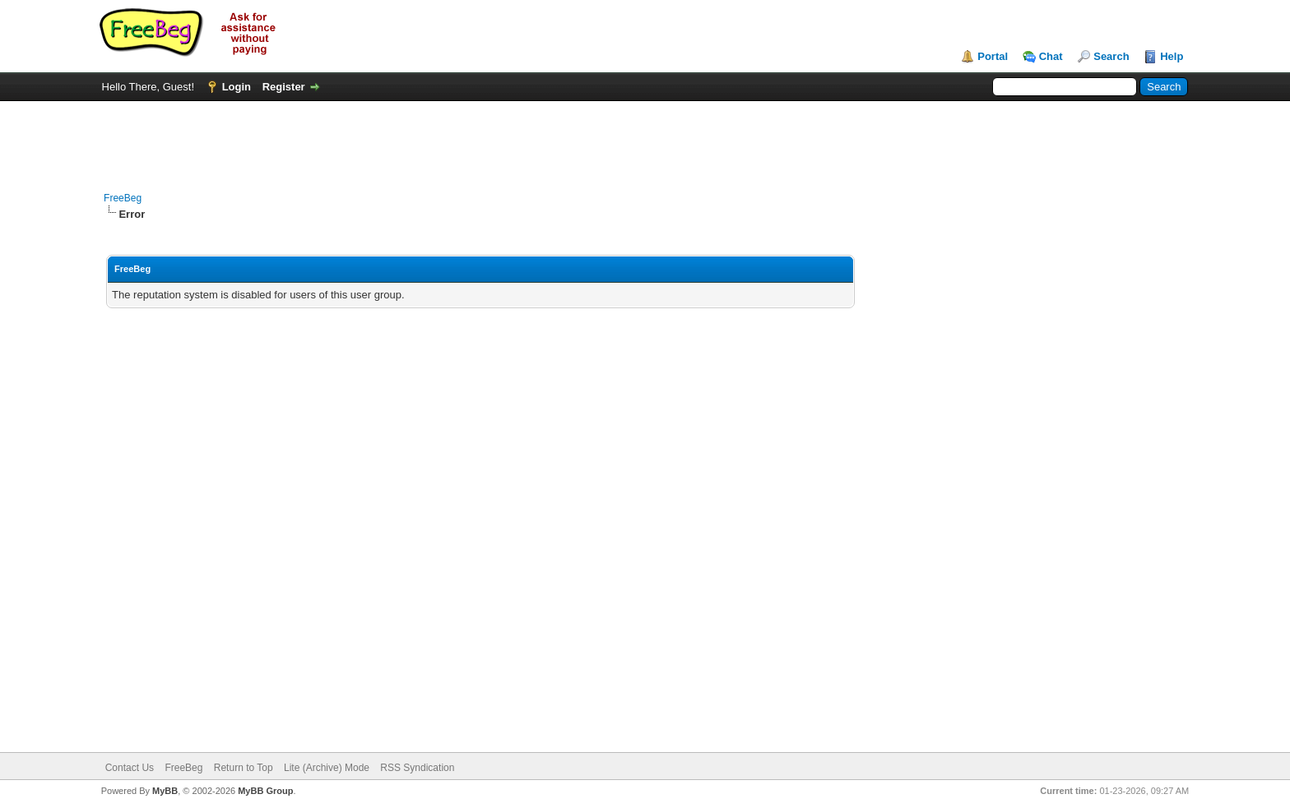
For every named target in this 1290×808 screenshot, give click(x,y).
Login (236, 87)
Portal (992, 56)
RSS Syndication (417, 767)
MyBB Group (265, 791)
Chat (1051, 56)
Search (1111, 56)
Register (283, 87)
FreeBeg (123, 198)
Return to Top (243, 767)
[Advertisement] (645, 138)
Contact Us (129, 767)
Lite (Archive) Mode (326, 767)
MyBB (165, 791)
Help (1171, 56)
